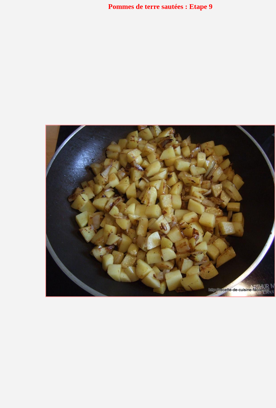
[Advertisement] (54, 70)
